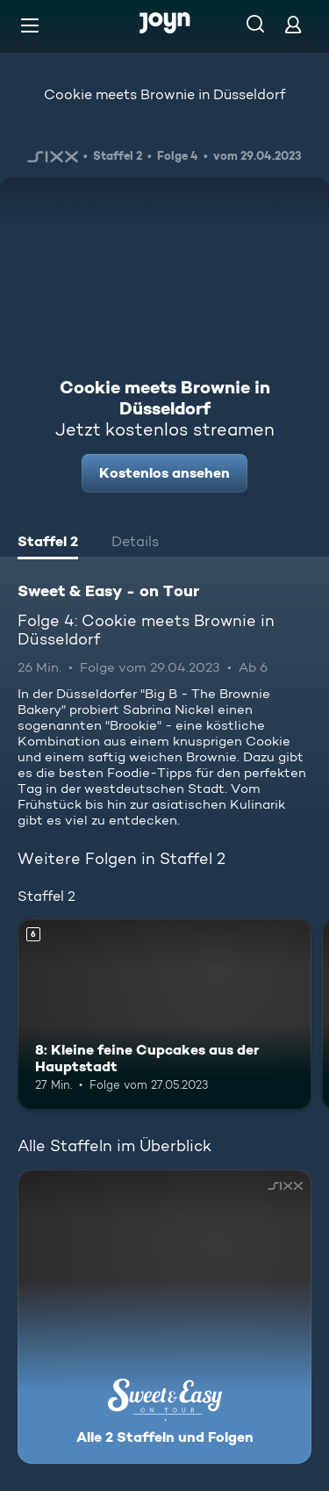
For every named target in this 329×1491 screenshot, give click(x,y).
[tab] (48, 543)
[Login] (293, 24)
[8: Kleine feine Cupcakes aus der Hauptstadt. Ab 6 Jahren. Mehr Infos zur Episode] (164, 1014)
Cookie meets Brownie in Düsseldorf (164, 94)
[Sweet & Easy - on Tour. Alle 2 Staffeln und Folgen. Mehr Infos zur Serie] (164, 1317)
